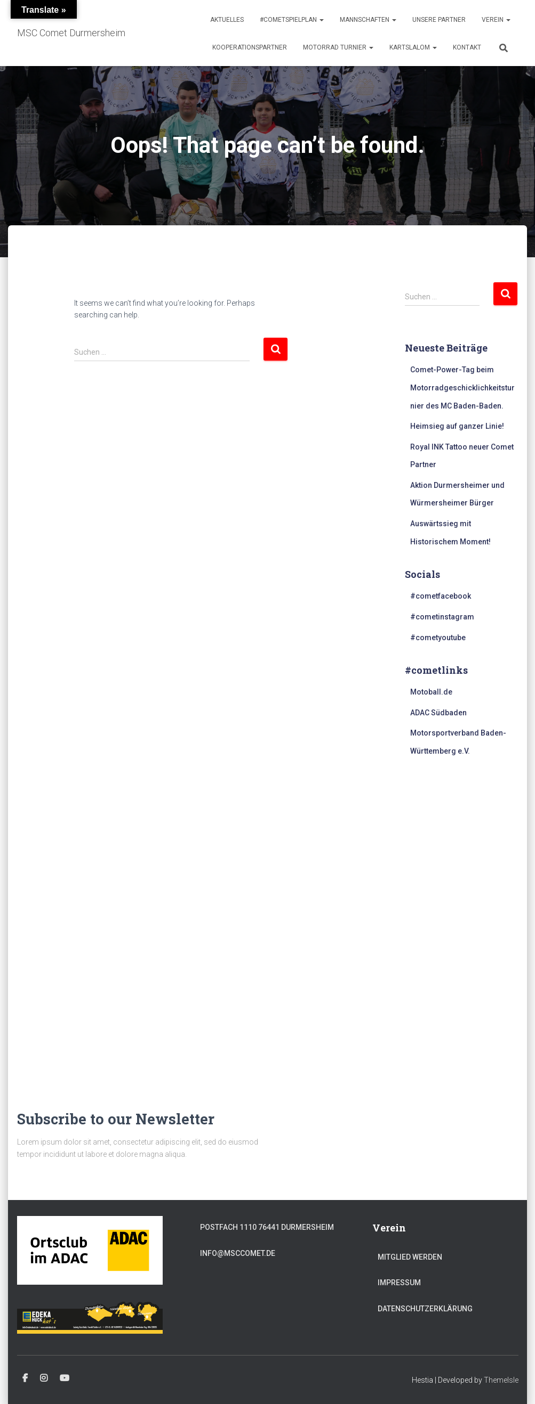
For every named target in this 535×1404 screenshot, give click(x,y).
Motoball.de (431, 692)
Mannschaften (368, 19)
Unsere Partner (439, 19)
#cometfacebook (440, 596)
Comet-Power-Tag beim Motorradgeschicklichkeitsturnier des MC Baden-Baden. (462, 387)
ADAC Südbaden (438, 712)
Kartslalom (413, 47)
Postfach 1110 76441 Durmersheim (267, 1227)
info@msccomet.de (237, 1253)
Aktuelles (227, 19)
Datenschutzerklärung (425, 1308)
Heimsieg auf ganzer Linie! (457, 426)
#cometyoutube (438, 637)
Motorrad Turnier (338, 47)
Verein (496, 19)
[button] (321, 19)
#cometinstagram (442, 617)
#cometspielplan (292, 19)
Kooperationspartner (249, 47)
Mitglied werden (410, 1257)
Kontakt (467, 47)
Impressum (399, 1282)
